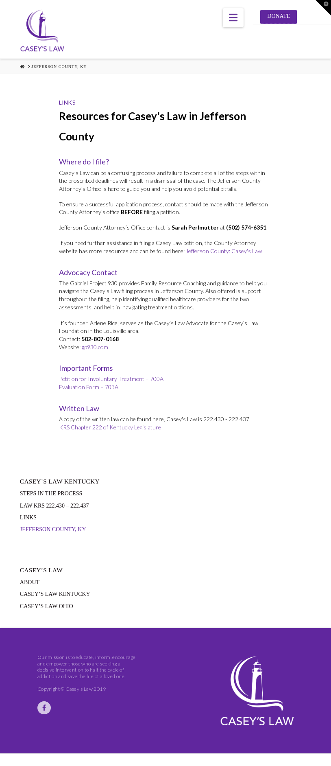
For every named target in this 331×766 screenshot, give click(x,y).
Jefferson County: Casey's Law (224, 250)
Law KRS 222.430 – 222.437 (54, 506)
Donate (278, 16)
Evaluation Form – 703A (88, 386)
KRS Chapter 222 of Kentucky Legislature (110, 427)
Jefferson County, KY (53, 529)
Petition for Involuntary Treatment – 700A (111, 378)
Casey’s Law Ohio (46, 606)
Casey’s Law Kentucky (55, 594)
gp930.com (95, 347)
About (29, 582)
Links (28, 517)
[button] (233, 17)
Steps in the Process (51, 493)
